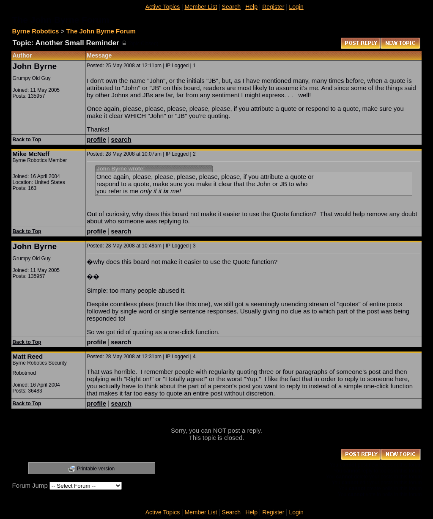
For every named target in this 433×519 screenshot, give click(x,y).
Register (273, 6)
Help (251, 6)
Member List (200, 6)
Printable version (96, 469)
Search (231, 6)
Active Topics (162, 6)
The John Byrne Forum (101, 31)
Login (296, 6)
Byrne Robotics (35, 31)
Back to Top (27, 140)
